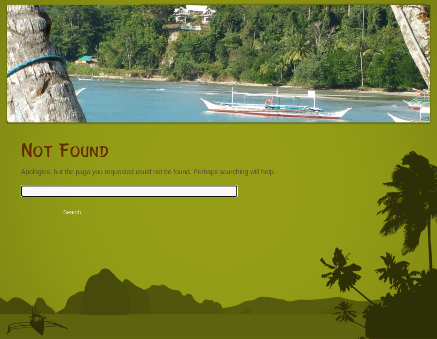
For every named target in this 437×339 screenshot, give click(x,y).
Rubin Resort (89, 70)
